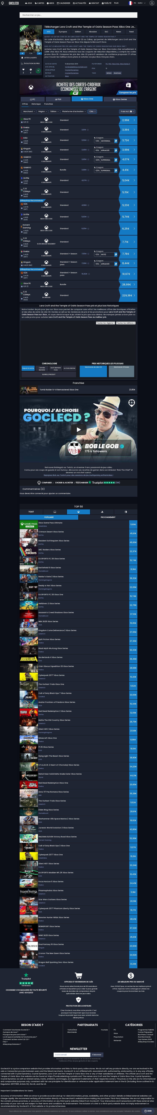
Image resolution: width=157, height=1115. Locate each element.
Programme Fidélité (146, 1030)
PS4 (110, 64)
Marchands (72, 1032)
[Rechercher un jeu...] (78, 15)
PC (107, 64)
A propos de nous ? (10, 1032)
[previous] (22, 53)
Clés (91, 111)
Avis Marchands (144, 1037)
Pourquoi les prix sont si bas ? (14, 1034)
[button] (105, 141)
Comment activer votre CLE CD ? (16, 1039)
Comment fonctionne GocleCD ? (16, 1030)
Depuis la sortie (28, 368)
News (118, 31)
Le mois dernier (69, 368)
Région (42, 111)
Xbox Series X (125, 64)
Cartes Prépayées (145, 1032)
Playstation (118, 1037)
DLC (106, 31)
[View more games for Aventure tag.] (117, 74)
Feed (131, 31)
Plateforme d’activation (73, 111)
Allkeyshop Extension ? (12, 1044)
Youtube (104, 1030)
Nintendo (117, 1040)
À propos (63, 31)
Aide (147, 1111)
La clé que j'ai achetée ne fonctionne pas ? (20, 1037)
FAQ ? (5, 1042)
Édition (53, 111)
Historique (36, 104)
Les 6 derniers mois (56, 369)
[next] (39, 53)
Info (49, 31)
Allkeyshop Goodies (146, 1042)
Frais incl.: (126, 111)
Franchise (48, 104)
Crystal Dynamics (71, 70)
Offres (25, 104)
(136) (104, 482)
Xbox (67, 76)
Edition (78, 31)
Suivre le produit (48, 374)
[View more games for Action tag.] (109, 74)
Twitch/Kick (72, 1030)
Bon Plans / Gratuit (145, 1034)
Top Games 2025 (145, 1039)
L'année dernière (42, 369)
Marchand (28, 111)
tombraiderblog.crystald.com (76, 67)
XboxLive (93, 31)
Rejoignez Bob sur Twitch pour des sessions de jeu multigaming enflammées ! (78, 475)
